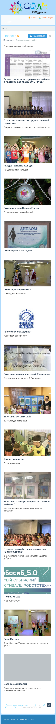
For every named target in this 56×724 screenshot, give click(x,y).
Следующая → (24, 705)
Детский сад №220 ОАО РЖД (15, 719)
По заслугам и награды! (18, 250)
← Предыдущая (10, 705)
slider (34, 40)
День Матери (11, 639)
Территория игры (14, 459)
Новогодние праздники (17, 289)
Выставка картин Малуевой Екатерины (27, 374)
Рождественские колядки (18, 165)
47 (6, 707)
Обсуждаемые (23, 40)
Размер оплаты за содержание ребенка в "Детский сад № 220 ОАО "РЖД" (27, 80)
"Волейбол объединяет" (18, 331)
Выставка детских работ (18, 416)
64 (15, 707)
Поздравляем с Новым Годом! (22, 208)
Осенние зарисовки (15, 684)
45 (44, 705)
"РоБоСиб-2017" (13, 596)
